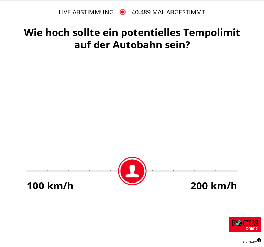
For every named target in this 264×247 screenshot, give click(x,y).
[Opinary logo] (249, 241)
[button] (259, 241)
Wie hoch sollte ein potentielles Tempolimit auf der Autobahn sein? (132, 38)
